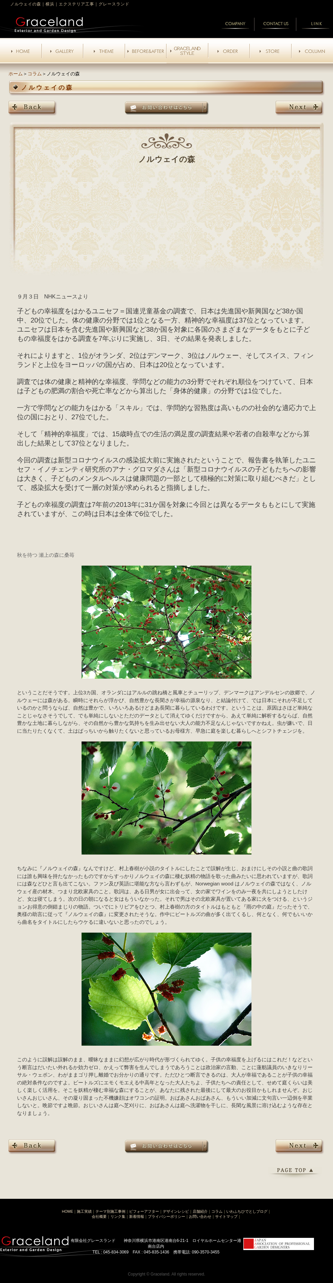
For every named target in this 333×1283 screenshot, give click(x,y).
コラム (35, 73)
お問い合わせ (200, 1216)
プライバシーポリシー (166, 1216)
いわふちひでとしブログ (246, 1211)
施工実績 (84, 1211)
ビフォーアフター (144, 1211)
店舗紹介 (200, 1211)
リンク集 (117, 1216)
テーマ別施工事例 (110, 1211)
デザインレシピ (176, 1211)
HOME (67, 1211)
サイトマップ (226, 1216)
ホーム (15, 73)
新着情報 (136, 1216)
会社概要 (99, 1216)
